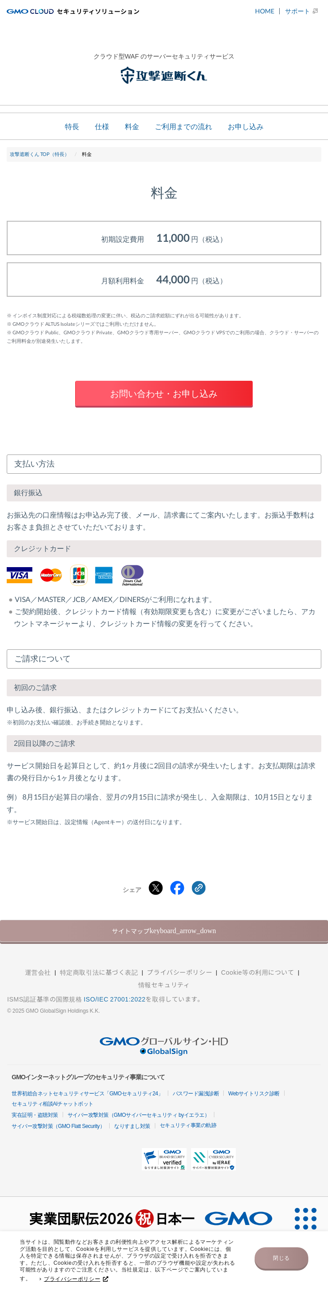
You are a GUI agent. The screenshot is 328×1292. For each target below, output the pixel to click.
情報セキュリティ (164, 984)
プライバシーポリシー (76, 1281)
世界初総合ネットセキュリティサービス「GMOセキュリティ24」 (87, 1093)
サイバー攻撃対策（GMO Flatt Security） (58, 1126)
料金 (132, 126)
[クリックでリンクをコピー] (199, 888)
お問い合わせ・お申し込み (163, 393)
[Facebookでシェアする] (177, 888)
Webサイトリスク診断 (254, 1093)
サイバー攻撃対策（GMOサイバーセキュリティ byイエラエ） (139, 1115)
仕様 (102, 126)
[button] (164, 1159)
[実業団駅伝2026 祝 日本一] (141, 1219)
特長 (72, 126)
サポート (297, 11)
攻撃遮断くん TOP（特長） (39, 154)
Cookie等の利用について (257, 972)
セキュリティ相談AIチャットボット (53, 1104)
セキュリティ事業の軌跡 (188, 1125)
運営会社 (38, 972)
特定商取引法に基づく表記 (99, 972)
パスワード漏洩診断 (196, 1093)
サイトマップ (164, 930)
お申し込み (246, 126)
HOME (264, 11)
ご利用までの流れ (183, 126)
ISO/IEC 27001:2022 (114, 998)
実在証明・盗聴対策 (35, 1115)
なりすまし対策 (132, 1126)
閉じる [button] (281, 1260)
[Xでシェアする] (156, 888)
